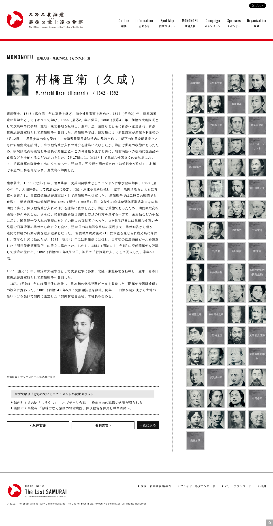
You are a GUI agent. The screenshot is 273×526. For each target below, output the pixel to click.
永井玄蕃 (38, 425)
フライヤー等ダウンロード (197, 486)
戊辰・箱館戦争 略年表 (154, 486)
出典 (262, 486)
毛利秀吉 (103, 425)
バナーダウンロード (236, 486)
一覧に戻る (147, 425)
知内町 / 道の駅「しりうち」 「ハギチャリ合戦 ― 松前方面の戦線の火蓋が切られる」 (78, 402)
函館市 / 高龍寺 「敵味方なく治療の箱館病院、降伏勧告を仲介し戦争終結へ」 (72, 408)
